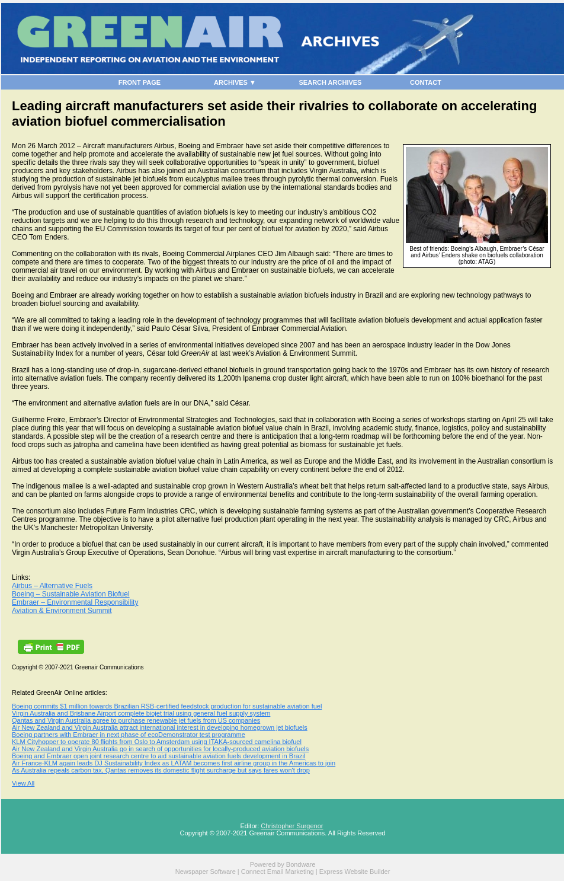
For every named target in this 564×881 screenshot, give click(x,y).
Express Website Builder (354, 871)
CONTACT (425, 82)
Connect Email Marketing (277, 871)
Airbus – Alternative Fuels (52, 586)
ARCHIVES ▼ (235, 82)
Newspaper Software (205, 871)
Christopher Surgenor (292, 825)
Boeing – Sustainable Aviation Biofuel (71, 594)
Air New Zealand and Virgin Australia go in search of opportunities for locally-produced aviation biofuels (160, 748)
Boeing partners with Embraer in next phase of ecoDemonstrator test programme (128, 734)
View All (23, 783)
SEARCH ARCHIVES (330, 82)
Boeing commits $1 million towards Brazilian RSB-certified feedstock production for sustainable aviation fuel (167, 706)
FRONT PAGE (139, 82)
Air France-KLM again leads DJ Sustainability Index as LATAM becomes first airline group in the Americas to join (173, 763)
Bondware (301, 864)
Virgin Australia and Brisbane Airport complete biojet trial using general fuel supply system (141, 713)
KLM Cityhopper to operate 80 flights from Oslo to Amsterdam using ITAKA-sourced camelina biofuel (157, 741)
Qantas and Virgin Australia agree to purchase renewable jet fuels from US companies (136, 720)
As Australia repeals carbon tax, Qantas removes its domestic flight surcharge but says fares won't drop (161, 770)
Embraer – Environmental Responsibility (75, 602)
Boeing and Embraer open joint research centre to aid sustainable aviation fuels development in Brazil (158, 755)
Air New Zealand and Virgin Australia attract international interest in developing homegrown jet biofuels (159, 727)
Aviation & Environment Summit (62, 611)
